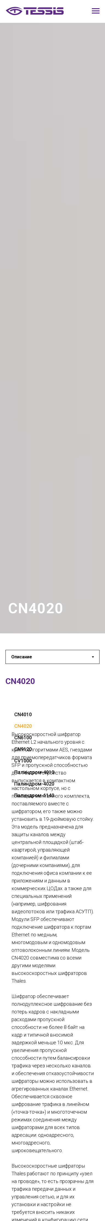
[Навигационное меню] (96, 11)
